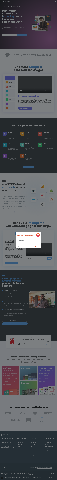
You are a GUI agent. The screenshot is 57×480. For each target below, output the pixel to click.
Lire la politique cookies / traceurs (28, 243)
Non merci (20, 246)
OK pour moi (37, 246)
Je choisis (28, 246)
